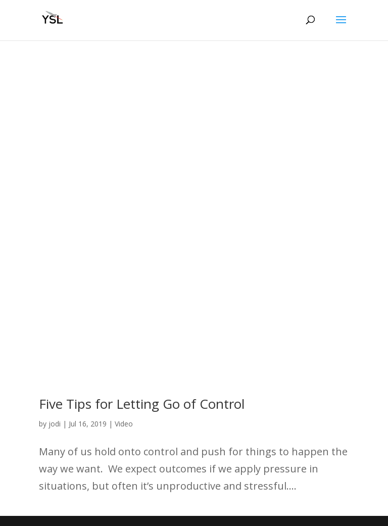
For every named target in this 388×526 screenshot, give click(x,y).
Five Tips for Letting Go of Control (142, 404)
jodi (54, 423)
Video (124, 423)
